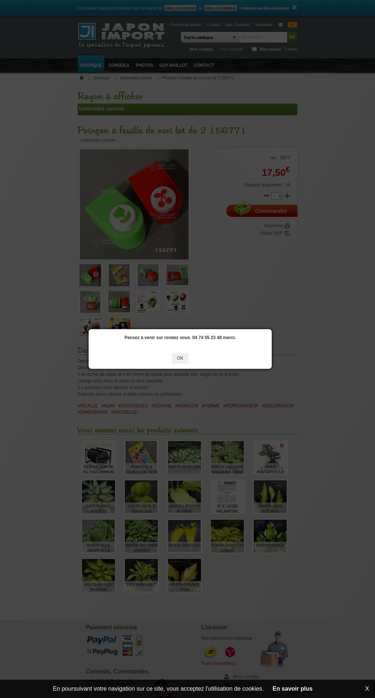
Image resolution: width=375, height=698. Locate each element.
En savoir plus (292, 689)
